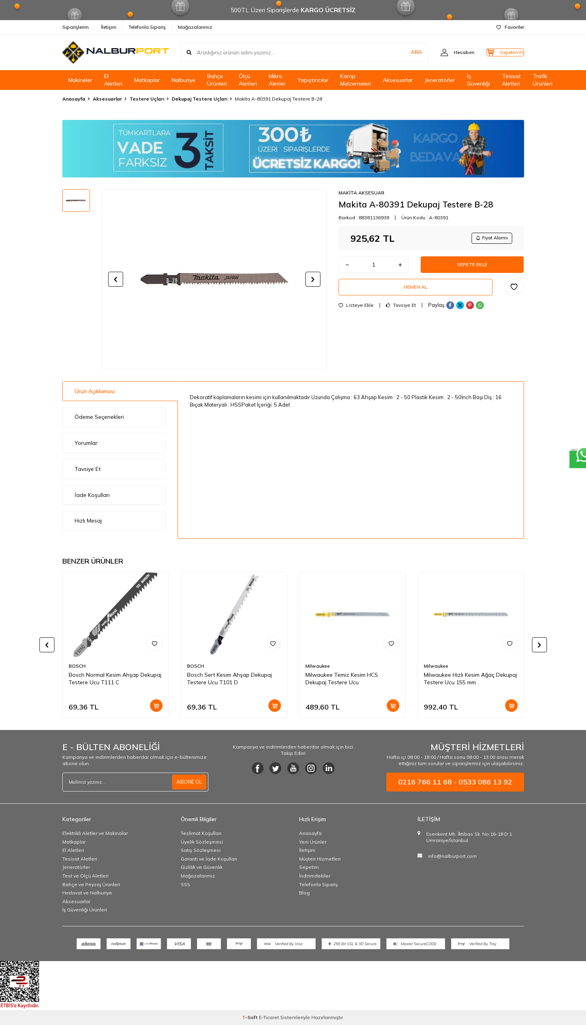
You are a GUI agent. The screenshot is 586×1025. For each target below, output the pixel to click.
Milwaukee (317, 666)
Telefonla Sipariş (147, 27)
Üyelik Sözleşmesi (202, 842)
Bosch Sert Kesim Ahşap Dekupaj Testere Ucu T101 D (229, 678)
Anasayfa (73, 99)
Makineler (80, 80)
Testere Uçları (146, 99)
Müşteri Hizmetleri (320, 859)
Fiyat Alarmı (489, 239)
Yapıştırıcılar (313, 80)
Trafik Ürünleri (542, 80)
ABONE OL (188, 782)
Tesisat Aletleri (511, 80)
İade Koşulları (92, 494)
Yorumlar (86, 442)
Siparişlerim (75, 27)
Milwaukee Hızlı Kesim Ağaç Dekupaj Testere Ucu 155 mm (470, 678)
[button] (115, 279)
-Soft (250, 1017)
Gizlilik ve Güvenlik (202, 867)
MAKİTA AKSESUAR (361, 193)
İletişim (108, 27)
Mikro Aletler (277, 80)
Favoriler (510, 27)
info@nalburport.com (452, 856)
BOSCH (77, 666)
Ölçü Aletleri (248, 80)
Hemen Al (415, 293)
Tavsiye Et (401, 313)
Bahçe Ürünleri (217, 80)
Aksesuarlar (398, 80)
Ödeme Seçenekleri (99, 416)
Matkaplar (147, 80)
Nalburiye (183, 80)
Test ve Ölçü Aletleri (85, 876)
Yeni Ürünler (312, 842)
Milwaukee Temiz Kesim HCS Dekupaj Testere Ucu (341, 678)
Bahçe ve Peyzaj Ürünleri (91, 884)
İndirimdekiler (314, 876)
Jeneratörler (440, 80)
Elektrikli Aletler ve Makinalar (95, 833)
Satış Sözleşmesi (201, 850)
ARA (400, 52)
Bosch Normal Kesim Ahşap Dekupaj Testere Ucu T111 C (115, 678)
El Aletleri (113, 80)
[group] (214, 279)
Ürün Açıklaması (95, 391)
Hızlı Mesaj (88, 520)
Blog (304, 893)
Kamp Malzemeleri (355, 80)
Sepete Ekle (472, 267)
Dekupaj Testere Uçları (199, 99)
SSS (185, 884)
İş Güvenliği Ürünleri (84, 910)
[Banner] (293, 148)
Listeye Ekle (356, 313)
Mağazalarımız (195, 27)
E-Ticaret (269, 1017)
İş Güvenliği (478, 80)
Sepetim (309, 867)
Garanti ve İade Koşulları (209, 859)
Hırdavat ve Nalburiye (87, 893)
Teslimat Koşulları (201, 833)
